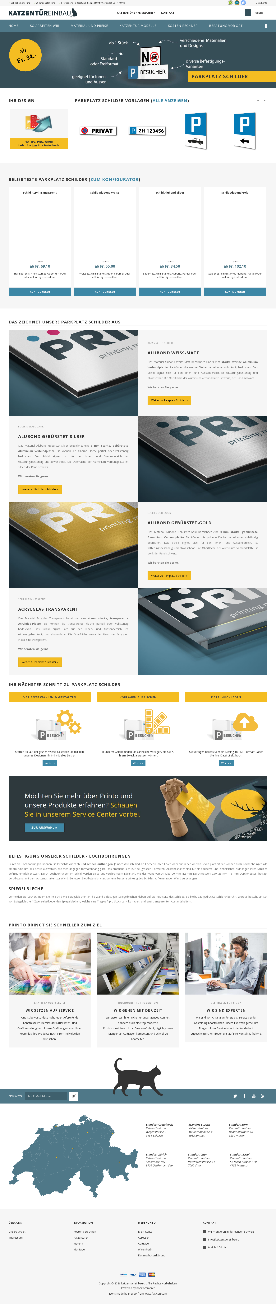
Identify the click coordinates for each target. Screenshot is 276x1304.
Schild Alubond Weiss (104, 192)
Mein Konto (261, 2)
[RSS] (263, 1096)
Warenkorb (145, 1249)
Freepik (132, 1293)
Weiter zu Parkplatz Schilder (168, 400)
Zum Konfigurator (114, 179)
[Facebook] (244, 1096)
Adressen (144, 1237)
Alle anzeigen (170, 100)
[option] (97, 130)
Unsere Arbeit (17, 1231)
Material (78, 1243)
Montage (79, 1249)
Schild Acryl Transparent (40, 192)
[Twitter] (235, 1096)
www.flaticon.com (156, 1293)
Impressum (16, 1237)
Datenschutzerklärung (151, 1255)
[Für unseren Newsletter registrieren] (46, 1096)
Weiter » (50, 763)
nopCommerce (145, 1288)
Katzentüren (81, 1237)
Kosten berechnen (84, 1231)
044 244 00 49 (93, 2)
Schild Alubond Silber (170, 192)
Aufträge (143, 1243)
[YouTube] (254, 1096)
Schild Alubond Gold (234, 192)
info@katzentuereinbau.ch (224, 1239)
